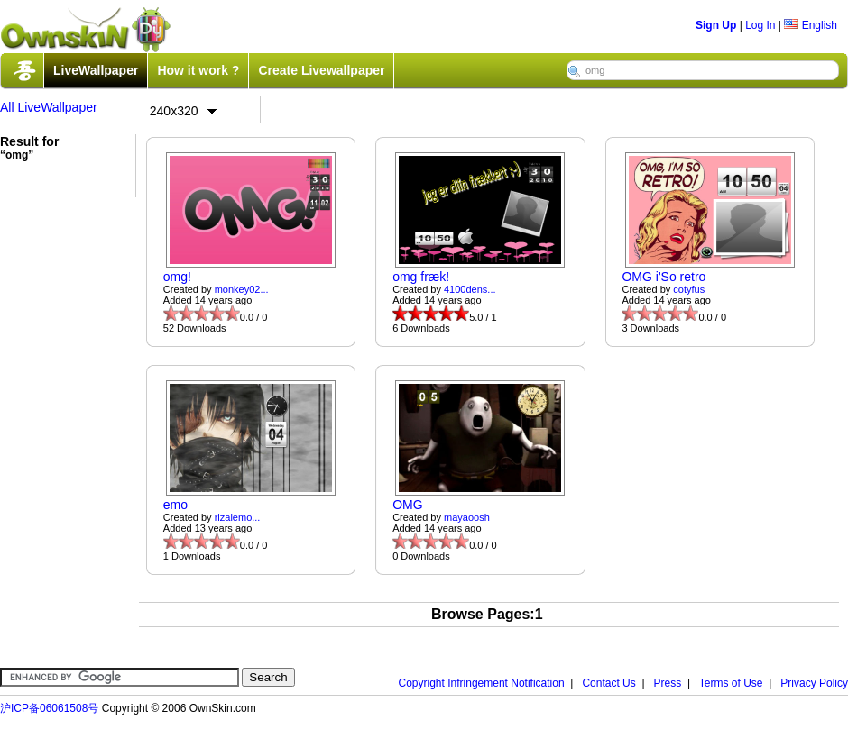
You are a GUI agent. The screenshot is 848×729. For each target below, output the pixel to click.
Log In (760, 25)
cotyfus (689, 289)
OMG (407, 504)
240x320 (183, 111)
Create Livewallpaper (321, 70)
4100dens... (470, 289)
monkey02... (242, 289)
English (810, 25)
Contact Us (608, 683)
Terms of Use (731, 683)
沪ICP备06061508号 (49, 708)
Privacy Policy (814, 683)
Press (668, 683)
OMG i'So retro (663, 276)
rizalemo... (238, 517)
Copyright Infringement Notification (482, 683)
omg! (177, 276)
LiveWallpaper (95, 70)
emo (175, 504)
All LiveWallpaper (48, 107)
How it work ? (198, 70)
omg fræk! (420, 276)
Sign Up (716, 25)
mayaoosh (467, 517)
